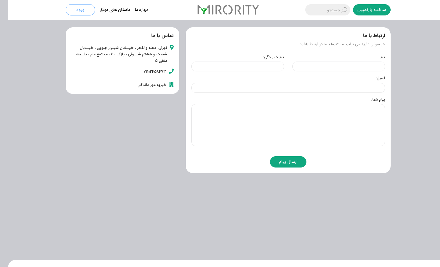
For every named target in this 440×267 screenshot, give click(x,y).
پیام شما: (370, 99)
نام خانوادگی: (265, 57)
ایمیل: (372, 78)
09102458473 (146, 72)
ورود (72, 9)
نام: (374, 57)
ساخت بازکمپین (363, 9)
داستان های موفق (106, 9)
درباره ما (133, 9)
